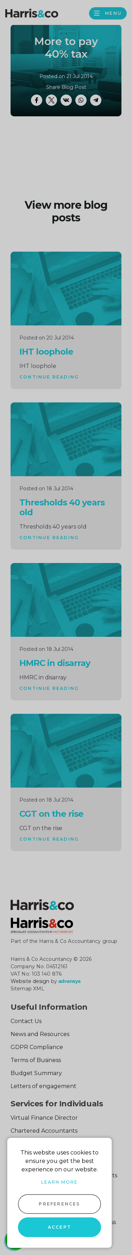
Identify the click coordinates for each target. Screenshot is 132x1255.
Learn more (59, 1182)
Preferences (59, 1204)
